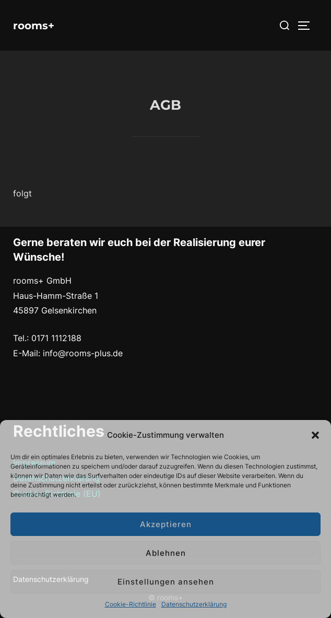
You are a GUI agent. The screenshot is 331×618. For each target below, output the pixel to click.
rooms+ (33, 25)
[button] (315, 435)
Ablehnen (166, 553)
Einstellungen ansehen (165, 582)
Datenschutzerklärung (194, 604)
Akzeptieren (166, 524)
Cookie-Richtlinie (130, 604)
